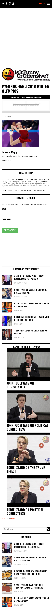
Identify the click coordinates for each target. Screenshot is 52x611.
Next (13, 518)
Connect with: (6, 160)
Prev (3, 518)
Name (4, 209)
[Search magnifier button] (48, 529)
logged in (17, 156)
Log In (42, 3)
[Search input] (25, 529)
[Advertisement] (26, 35)
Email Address (8, 219)
